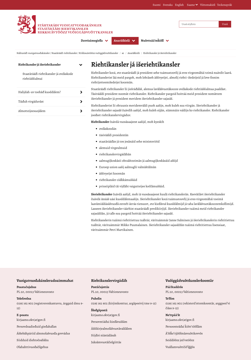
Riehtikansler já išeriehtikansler (39, 64)
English (179, 5)
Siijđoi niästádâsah (103, 335)
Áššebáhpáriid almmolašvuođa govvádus (43, 333)
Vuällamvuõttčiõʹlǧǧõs (180, 347)
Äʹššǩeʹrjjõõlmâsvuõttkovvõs (184, 333)
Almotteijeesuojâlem (31, 111)
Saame (192, 5)
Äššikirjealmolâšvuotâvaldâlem (111, 328)
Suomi (157, 5)
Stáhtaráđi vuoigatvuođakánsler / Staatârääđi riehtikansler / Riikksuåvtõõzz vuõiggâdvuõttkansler (67, 53)
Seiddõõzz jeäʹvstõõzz (180, 340)
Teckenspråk (224, 5)
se (123, 53)
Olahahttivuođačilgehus (32, 347)
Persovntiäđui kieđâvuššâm (109, 322)
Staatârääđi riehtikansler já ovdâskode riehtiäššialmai (48, 76)
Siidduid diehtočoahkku (33, 340)
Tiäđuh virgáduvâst (31, 101)
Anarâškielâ (134, 53)
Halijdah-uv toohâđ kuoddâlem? (39, 92)
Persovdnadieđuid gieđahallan (37, 326)
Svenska (168, 5)
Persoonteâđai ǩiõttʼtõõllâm (184, 326)
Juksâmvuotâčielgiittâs (106, 342)
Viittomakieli (207, 5)
